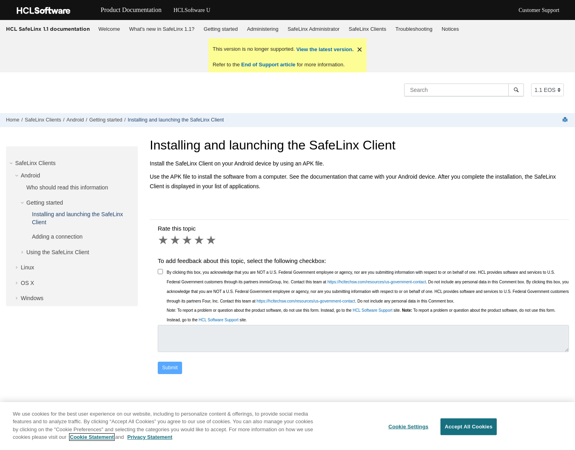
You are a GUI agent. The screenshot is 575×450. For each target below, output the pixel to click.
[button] (12, 163)
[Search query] (464, 90)
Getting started (221, 29)
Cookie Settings (408, 430)
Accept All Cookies (469, 430)
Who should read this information (67, 187)
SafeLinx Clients (367, 29)
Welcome (109, 29)
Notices (450, 29)
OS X (27, 283)
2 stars (176, 240)
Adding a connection (57, 236)
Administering (262, 29)
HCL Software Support (373, 310)
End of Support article (268, 65)
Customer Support (539, 10)
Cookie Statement (92, 441)
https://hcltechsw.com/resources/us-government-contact (376, 282)
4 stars (200, 240)
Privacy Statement (149, 441)
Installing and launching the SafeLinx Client (176, 120)
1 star (164, 240)
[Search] (516, 90)
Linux (27, 267)
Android (75, 120)
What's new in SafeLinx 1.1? (161, 29)
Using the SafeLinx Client (57, 252)
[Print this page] (566, 120)
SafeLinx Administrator (313, 29)
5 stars (212, 240)
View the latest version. (324, 49)
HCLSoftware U (191, 10)
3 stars (188, 240)
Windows (32, 298)
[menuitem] (109, 29)
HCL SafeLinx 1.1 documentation (48, 29)
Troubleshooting (413, 29)
